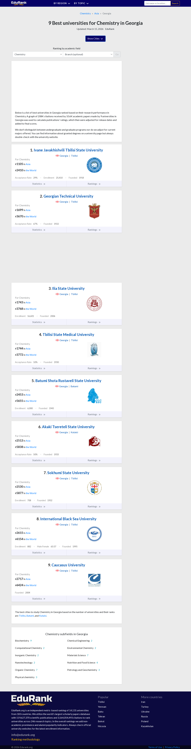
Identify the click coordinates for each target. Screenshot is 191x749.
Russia (144, 716)
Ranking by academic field (66, 48)
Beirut (101, 721)
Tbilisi (22, 615)
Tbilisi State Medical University (66, 334)
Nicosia (102, 726)
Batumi (30, 615)
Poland (144, 721)
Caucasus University (66, 565)
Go (117, 54)
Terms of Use (155, 747)
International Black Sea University (66, 519)
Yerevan (102, 706)
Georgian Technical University (66, 196)
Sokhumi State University (66, 472)
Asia (96, 13)
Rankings (94, 183)
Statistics (39, 183)
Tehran (101, 716)
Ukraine (145, 711)
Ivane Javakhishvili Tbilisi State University (66, 150)
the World (31, 170)
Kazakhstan (147, 726)
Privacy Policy (172, 747)
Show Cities (95, 39)
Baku (100, 711)
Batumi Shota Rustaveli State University (66, 380)
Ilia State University (67, 288)
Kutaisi (42, 615)
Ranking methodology (25, 739)
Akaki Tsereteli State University (66, 426)
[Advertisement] (37, 87)
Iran (143, 701)
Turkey (145, 706)
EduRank (109, 28)
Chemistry (85, 13)
